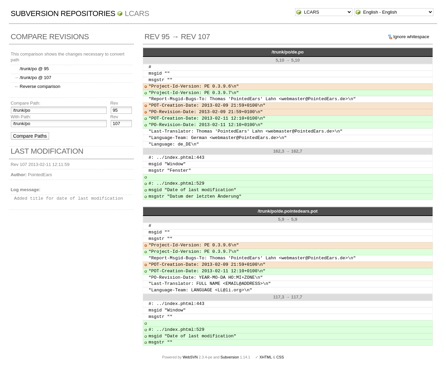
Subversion (229, 357)
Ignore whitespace (411, 36)
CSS (280, 357)
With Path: (21, 116)
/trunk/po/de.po (288, 52)
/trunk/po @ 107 (35, 77)
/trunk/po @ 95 (34, 68)
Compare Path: (25, 103)
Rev (114, 103)
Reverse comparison (40, 86)
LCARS (137, 13)
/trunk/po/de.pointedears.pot (288, 211)
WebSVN (190, 357)
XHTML (265, 357)
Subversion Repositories (63, 13)
